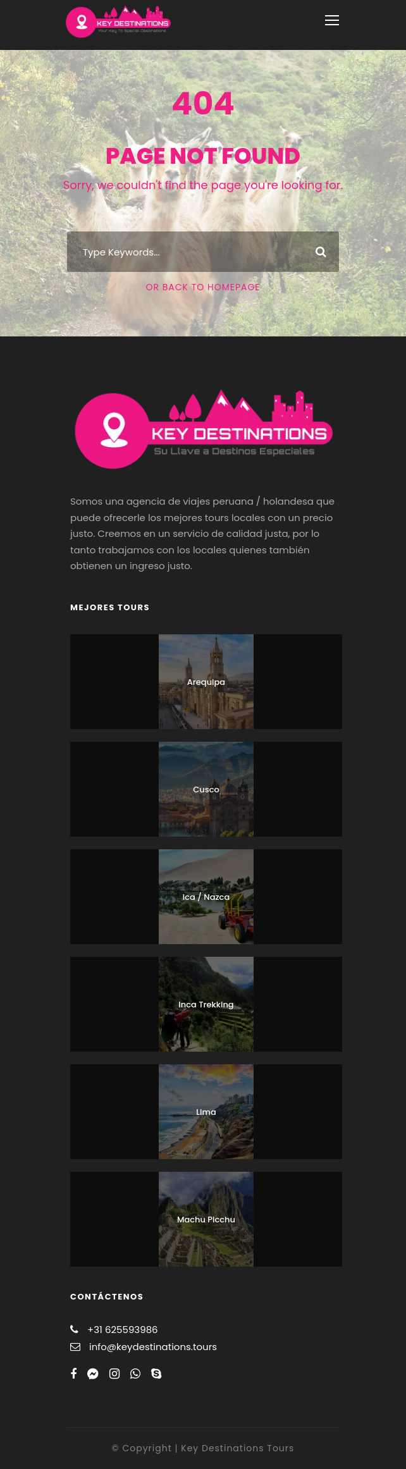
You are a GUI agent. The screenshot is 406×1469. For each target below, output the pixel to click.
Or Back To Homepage (202, 287)
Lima (206, 1112)
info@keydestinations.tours (153, 1346)
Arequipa (206, 682)
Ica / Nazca (206, 897)
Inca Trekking (205, 1005)
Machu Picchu (206, 1220)
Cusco (206, 790)
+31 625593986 (122, 1329)
